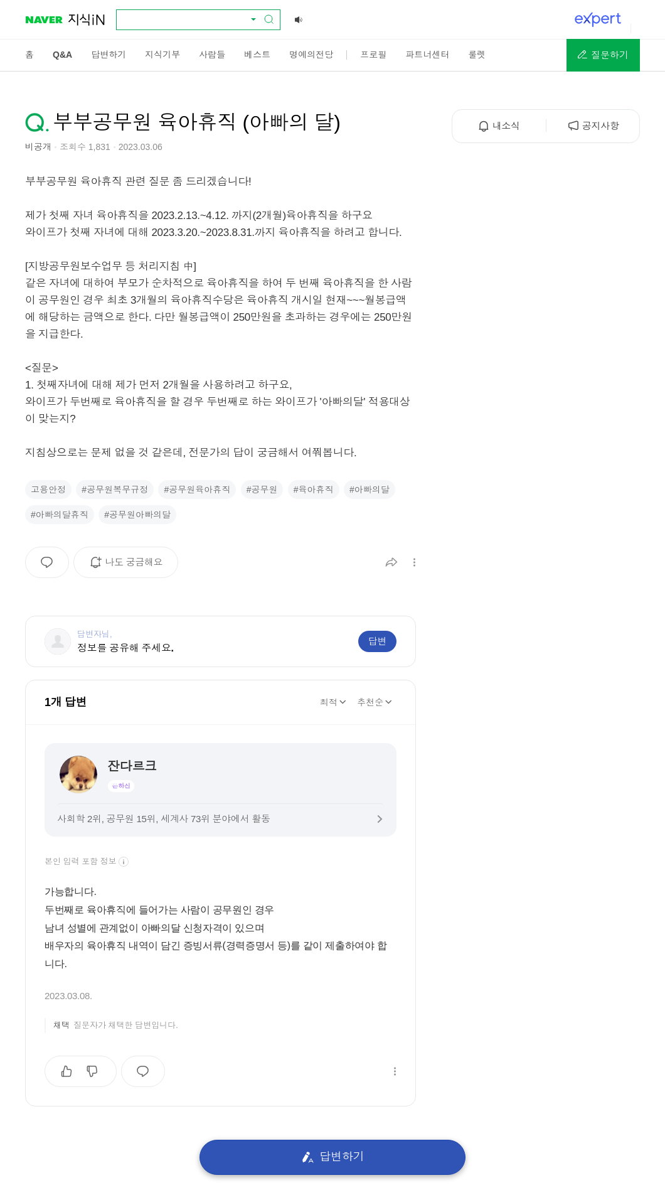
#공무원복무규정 (115, 490)
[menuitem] (29, 55)
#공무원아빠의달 (137, 515)
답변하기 (332, 1157)
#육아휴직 (314, 490)
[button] (603, 55)
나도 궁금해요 (130, 566)
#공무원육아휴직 (197, 490)
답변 (377, 641)
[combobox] (190, 19)
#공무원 (262, 490)
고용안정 (48, 490)
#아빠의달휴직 (59, 515)
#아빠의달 (369, 490)
